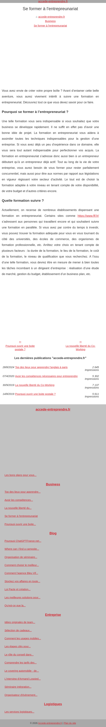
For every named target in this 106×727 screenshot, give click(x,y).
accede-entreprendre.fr (51, 16)
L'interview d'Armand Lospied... (23, 678)
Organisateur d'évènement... (21, 695)
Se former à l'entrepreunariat (50, 25)
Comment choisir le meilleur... (22, 565)
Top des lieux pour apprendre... (22, 491)
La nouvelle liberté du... (18, 508)
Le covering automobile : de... (22, 670)
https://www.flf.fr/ (88, 215)
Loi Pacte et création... (17, 589)
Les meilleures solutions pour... (22, 597)
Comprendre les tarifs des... (21, 662)
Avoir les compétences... (19, 500)
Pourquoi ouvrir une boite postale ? (20, 347)
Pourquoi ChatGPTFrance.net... (23, 540)
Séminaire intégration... (18, 686)
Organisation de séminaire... (21, 557)
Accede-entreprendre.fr (50, 723)
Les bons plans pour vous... (20, 475)
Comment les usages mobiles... (23, 638)
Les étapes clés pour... (18, 646)
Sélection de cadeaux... (18, 630)
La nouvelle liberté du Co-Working (80, 347)
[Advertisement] (50, 55)
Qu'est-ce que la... (15, 605)
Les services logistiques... (19, 711)
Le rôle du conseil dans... (19, 654)
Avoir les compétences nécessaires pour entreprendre (46, 376)
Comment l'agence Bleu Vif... (21, 573)
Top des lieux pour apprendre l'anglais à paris (41, 367)
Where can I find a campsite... (22, 548)
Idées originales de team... (20, 622)
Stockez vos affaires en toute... (22, 581)
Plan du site (70, 723)
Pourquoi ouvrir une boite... (20, 524)
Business (50, 21)
